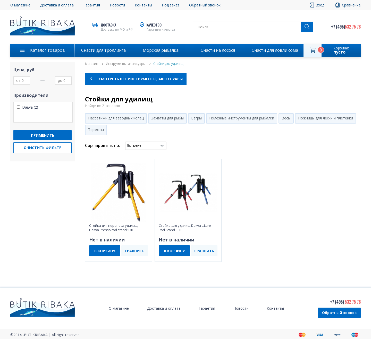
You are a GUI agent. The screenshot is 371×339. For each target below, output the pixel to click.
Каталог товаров (47, 50)
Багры (196, 118)
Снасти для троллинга (103, 50)
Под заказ (170, 5)
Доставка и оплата (57, 5)
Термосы (96, 129)
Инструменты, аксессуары (126, 63)
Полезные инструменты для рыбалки (241, 118)
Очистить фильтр (43, 147)
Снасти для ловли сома (275, 50)
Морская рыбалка (161, 50)
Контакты (143, 5)
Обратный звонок (205, 5)
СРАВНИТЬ (135, 250)
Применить (42, 135)
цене (137, 145)
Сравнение (351, 5)
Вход (320, 5)
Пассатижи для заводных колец (116, 118)
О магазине (20, 5)
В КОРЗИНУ (104, 250)
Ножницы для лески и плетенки (325, 118)
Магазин (91, 63)
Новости (117, 5)
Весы (286, 118)
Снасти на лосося (218, 50)
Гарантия (91, 5)
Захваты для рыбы (167, 118)
